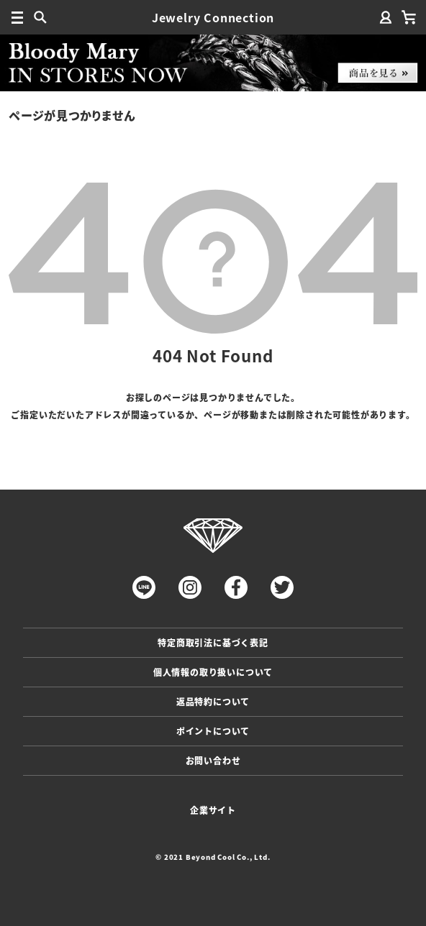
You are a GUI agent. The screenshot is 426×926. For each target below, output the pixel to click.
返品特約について (213, 701)
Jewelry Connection (213, 17)
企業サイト (213, 810)
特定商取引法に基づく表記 (213, 642)
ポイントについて (213, 731)
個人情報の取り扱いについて (213, 672)
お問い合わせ (213, 760)
